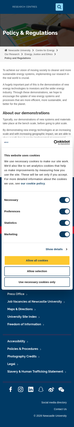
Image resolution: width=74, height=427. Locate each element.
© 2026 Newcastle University (50, 415)
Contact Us (60, 409)
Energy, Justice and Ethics (39, 54)
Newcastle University (19, 50)
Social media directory (54, 402)
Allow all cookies (37, 260)
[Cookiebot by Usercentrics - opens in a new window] (54, 142)
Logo (6, 7)
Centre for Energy (45, 50)
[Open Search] (59, 7)
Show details (54, 249)
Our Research (12, 54)
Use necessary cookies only (37, 282)
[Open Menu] (68, 7)
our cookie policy (33, 183)
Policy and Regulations (18, 58)
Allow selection (37, 271)
